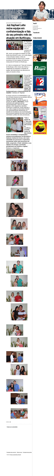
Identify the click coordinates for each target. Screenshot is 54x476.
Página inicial (19, 452)
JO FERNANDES (19, 40)
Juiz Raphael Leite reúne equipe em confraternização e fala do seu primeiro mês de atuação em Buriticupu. (18, 31)
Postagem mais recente (11, 452)
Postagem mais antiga (27, 452)
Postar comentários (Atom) (15, 454)
